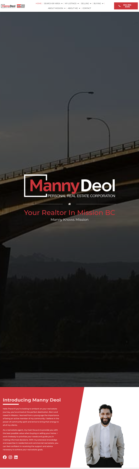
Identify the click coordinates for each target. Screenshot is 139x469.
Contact (86, 8)
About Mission (56, 8)
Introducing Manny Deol (32, 400)
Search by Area (53, 3)
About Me (74, 8)
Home (39, 3)
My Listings (72, 3)
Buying (98, 3)
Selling (86, 3)
